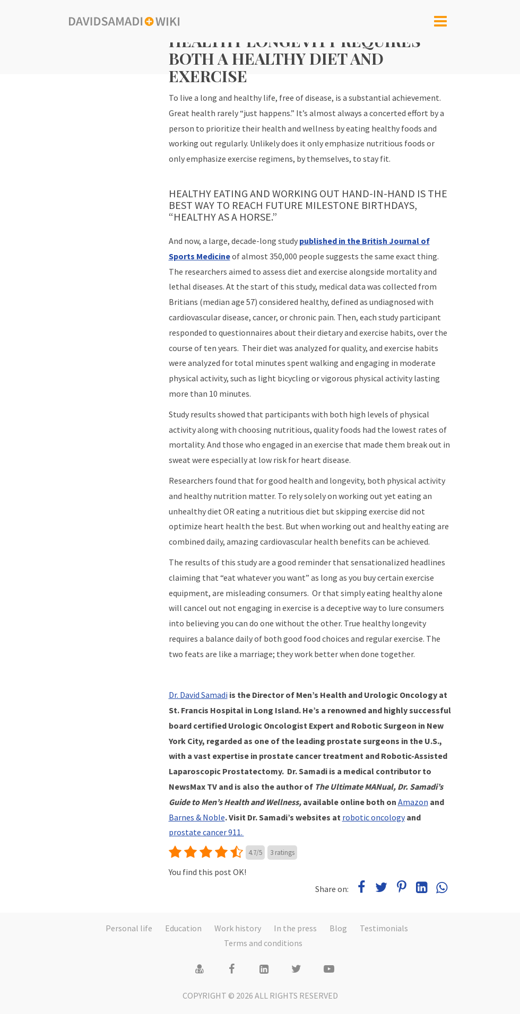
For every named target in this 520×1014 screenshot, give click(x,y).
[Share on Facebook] (362, 889)
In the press (295, 928)
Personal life (129, 928)
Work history (237, 928)
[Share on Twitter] (382, 889)
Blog (338, 928)
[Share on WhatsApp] (441, 889)
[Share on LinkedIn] (422, 889)
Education (183, 928)
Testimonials (384, 928)
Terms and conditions (263, 943)
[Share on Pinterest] (402, 889)
